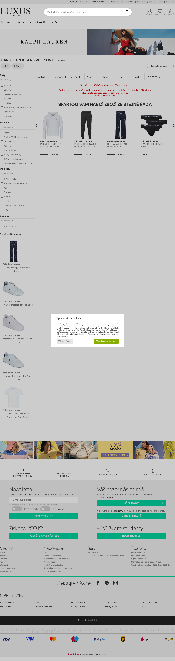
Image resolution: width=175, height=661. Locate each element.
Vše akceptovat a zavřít (106, 341)
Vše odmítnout (64, 341)
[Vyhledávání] (127, 12)
